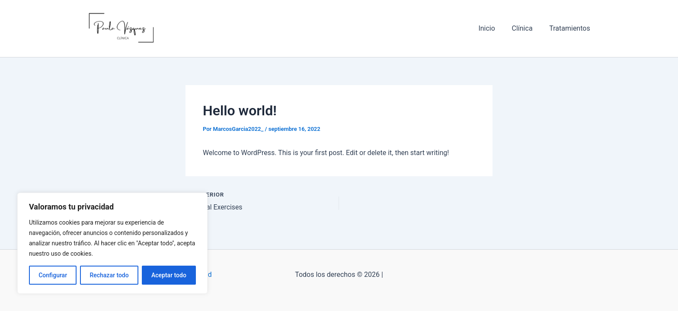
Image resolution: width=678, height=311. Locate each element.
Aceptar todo (168, 275)
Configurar (52, 275)
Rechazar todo (109, 275)
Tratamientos (571, 28)
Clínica (526, 28)
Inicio (494, 28)
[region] (112, 243)
